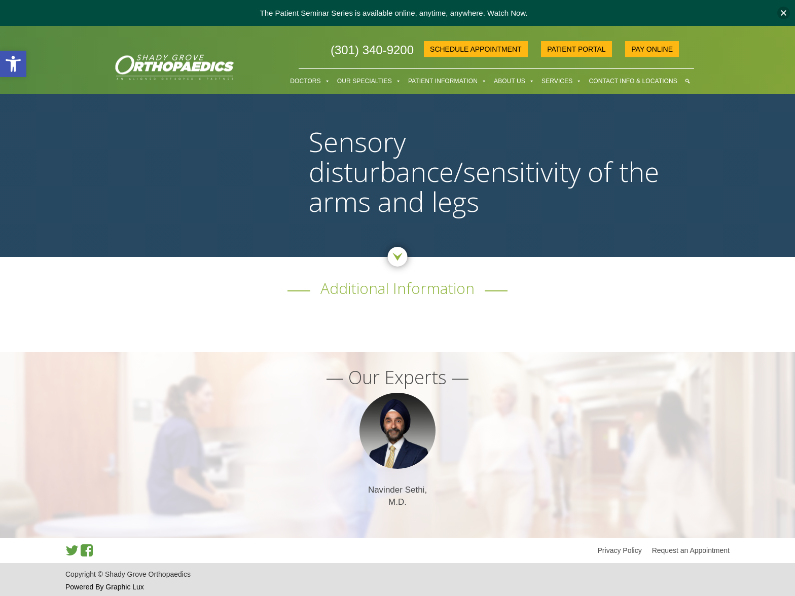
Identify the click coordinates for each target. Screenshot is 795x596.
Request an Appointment (691, 550)
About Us (509, 81)
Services (556, 81)
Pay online (652, 49)
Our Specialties (364, 81)
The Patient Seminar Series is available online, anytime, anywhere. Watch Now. (393, 13)
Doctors (305, 81)
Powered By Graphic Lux (104, 587)
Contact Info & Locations (633, 81)
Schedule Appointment (475, 49)
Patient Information (443, 81)
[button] (13, 64)
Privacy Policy (620, 550)
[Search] (687, 81)
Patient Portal (576, 49)
